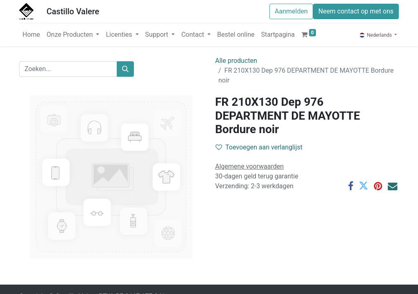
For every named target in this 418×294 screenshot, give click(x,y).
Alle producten (236, 61)
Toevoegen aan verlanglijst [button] (259, 147)
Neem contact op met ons (356, 11)
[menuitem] (31, 35)
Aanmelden (291, 11)
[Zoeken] (125, 69)
